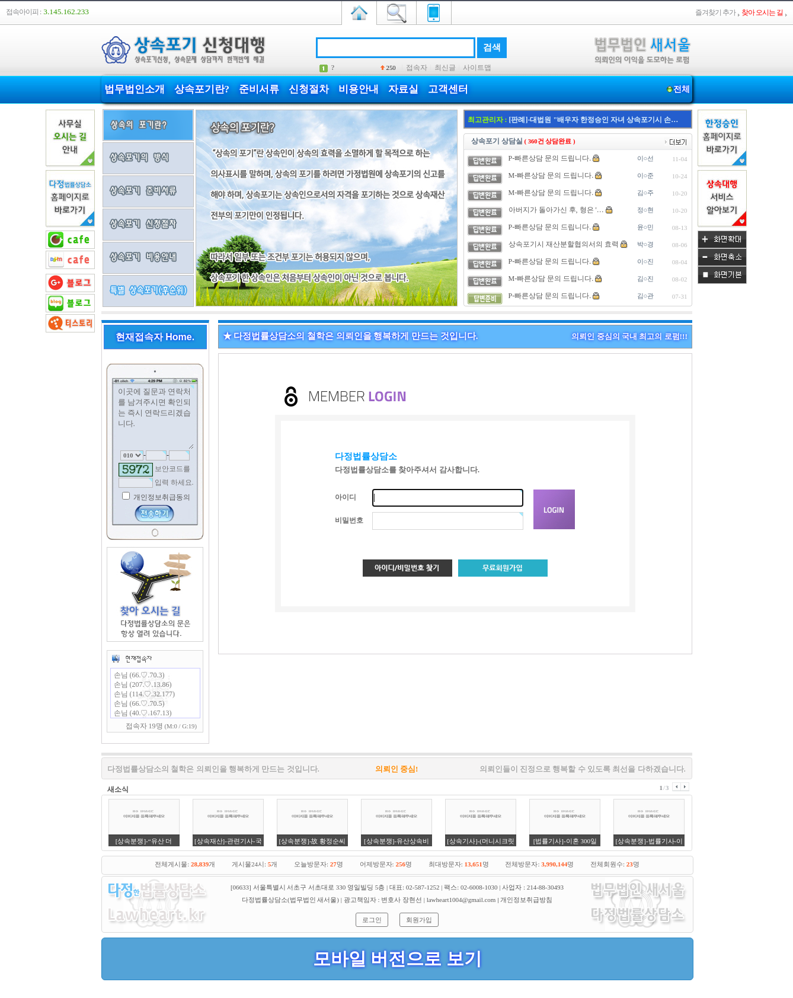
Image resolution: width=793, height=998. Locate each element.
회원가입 (419, 919)
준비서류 (259, 89)
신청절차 (309, 89)
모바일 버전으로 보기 (397, 958)
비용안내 (358, 89)
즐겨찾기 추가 (715, 12)
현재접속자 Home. (155, 337)
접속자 (416, 67)
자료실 (403, 89)
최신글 (445, 67)
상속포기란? (202, 89)
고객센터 (448, 89)
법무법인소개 (134, 89)
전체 (682, 89)
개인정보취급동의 (161, 497)
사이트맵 (477, 67)
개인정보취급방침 (526, 899)
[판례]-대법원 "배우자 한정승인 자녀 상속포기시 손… (594, 120)
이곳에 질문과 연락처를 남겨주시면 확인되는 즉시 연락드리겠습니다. (155, 417)
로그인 (372, 919)
